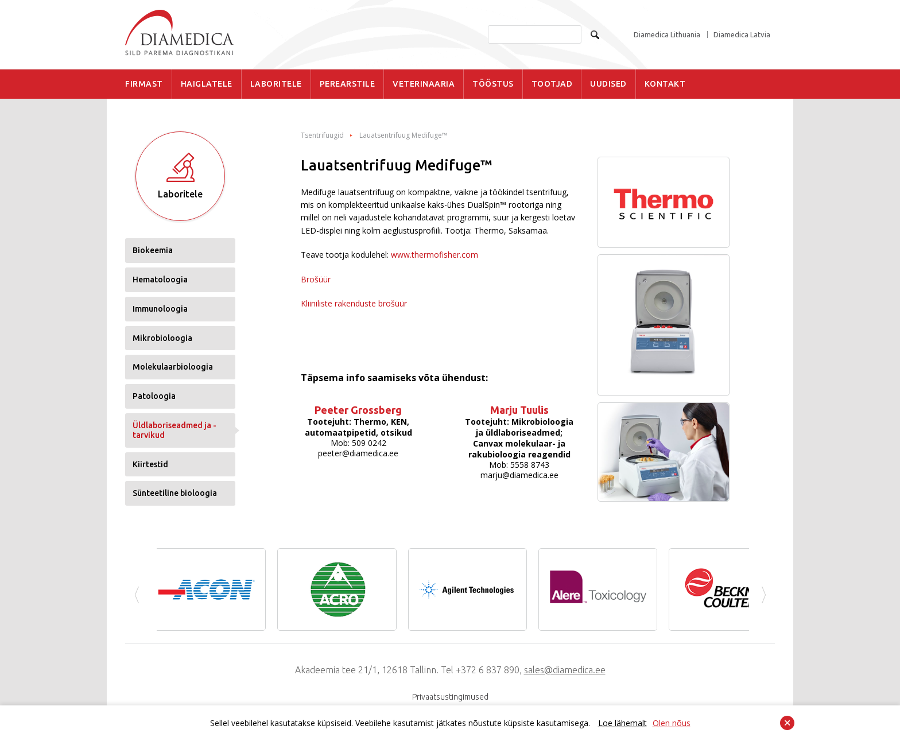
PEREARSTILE (347, 83)
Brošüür (316, 279)
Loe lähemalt (622, 722)
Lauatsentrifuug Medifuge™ (403, 135)
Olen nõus (671, 722)
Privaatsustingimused (450, 696)
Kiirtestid (150, 464)
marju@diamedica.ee (519, 475)
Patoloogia (154, 396)
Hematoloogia (160, 279)
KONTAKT (665, 83)
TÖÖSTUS (493, 83)
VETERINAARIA (424, 83)
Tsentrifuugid (322, 135)
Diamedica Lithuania (667, 34)
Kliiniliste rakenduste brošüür (354, 303)
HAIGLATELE (206, 83)
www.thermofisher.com (434, 254)
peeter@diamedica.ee (358, 453)
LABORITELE (276, 83)
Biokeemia (153, 250)
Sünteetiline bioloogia (175, 493)
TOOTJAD (552, 83)
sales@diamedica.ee (565, 670)
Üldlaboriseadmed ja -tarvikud (174, 430)
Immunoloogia (160, 308)
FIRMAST (144, 83)
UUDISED (608, 83)
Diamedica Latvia (741, 34)
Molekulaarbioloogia (173, 366)
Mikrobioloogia (162, 338)
